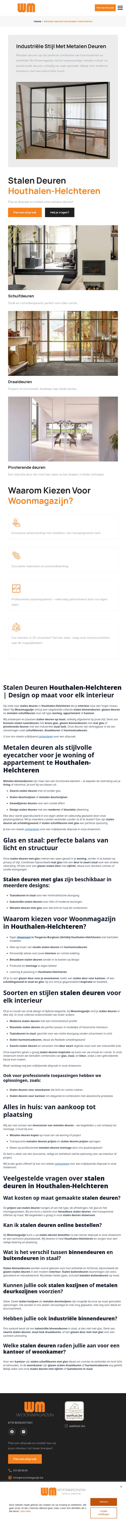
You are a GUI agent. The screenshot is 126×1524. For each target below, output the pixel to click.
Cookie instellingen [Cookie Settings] (103, 1513)
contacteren (45, 736)
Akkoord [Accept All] (104, 1501)
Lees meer (25, 1511)
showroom (24, 937)
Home (37, 21)
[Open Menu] (120, 7)
